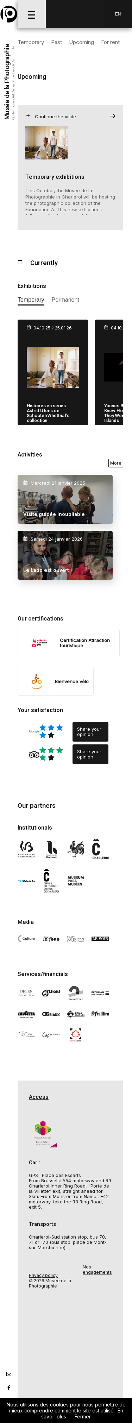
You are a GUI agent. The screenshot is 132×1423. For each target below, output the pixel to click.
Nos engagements (97, 1269)
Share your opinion (89, 731)
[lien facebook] (9, 1388)
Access (39, 1097)
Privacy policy (43, 1275)
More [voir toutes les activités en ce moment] (115, 463)
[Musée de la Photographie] (9, 14)
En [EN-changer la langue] (118, 14)
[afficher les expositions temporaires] (31, 301)
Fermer (83, 1416)
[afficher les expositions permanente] (65, 301)
